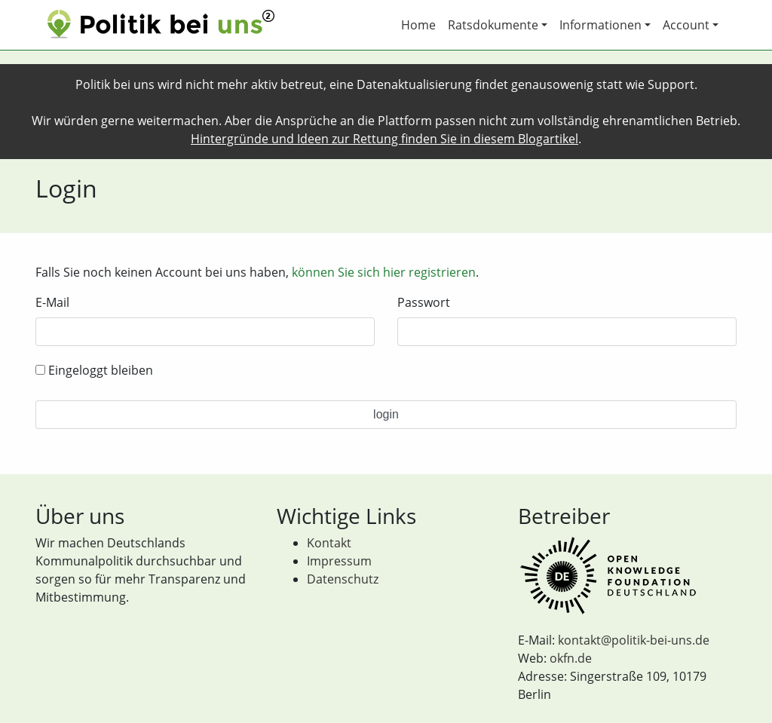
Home (418, 25)
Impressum (339, 561)
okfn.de (571, 658)
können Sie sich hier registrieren (384, 272)
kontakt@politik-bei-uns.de (633, 640)
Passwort (423, 302)
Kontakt (329, 543)
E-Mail (52, 302)
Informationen (600, 25)
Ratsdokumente (493, 25)
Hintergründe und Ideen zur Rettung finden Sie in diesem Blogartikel (384, 138)
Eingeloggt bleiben (94, 370)
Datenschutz (342, 579)
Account (686, 25)
